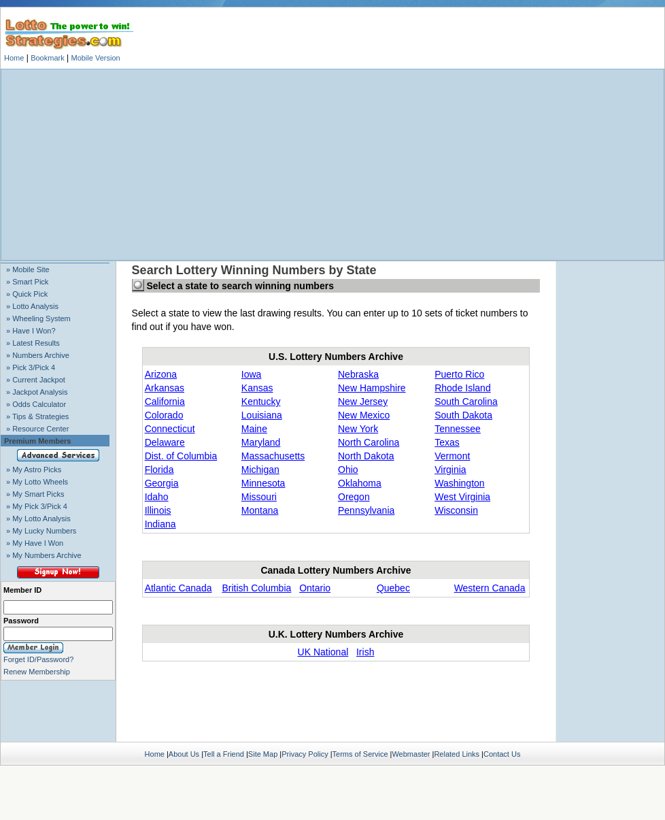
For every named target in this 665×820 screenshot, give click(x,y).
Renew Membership (36, 672)
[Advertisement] (332, 164)
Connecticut (170, 428)
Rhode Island (462, 387)
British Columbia (256, 588)
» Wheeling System (38, 318)
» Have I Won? (31, 331)
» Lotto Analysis (32, 306)
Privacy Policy (305, 754)
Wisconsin (456, 510)
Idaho (157, 496)
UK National (323, 651)
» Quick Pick (27, 294)
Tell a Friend (223, 754)
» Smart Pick (27, 282)
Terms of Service (360, 754)
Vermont (452, 455)
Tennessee (457, 428)
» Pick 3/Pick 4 (30, 367)
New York (358, 428)
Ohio (348, 469)
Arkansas (164, 387)
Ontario (314, 588)
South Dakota (463, 415)
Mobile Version (95, 58)
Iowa (251, 374)
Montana (259, 510)
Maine (254, 428)
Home (14, 58)
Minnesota (263, 483)
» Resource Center (37, 429)
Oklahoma (359, 483)
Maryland (261, 442)
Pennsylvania (366, 510)
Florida (159, 469)
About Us (184, 754)
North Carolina (368, 442)
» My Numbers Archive (44, 555)
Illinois (158, 510)
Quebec (393, 588)
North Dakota (366, 455)
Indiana (160, 524)
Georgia (162, 483)
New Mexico (364, 415)
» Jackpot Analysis (37, 392)
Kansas (257, 387)
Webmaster (411, 754)
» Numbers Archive (37, 355)
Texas (447, 442)
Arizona (161, 374)
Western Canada (490, 588)
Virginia (450, 469)
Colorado (164, 415)
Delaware (165, 442)
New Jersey (363, 401)
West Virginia (462, 496)
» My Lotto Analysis (38, 518)
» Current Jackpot (35, 380)
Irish (365, 651)
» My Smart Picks (35, 494)
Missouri (259, 496)
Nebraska (358, 374)
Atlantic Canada (178, 588)
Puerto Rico (459, 374)
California (165, 401)
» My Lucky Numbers (41, 531)
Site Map (262, 754)
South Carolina (466, 401)
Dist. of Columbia (181, 455)
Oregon (354, 496)
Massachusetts (273, 455)
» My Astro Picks (33, 469)
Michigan (260, 469)
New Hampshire (372, 387)
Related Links (456, 754)
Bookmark (48, 58)
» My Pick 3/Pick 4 (36, 506)
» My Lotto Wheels (37, 482)
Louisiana (261, 415)
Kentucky (261, 401)
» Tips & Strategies (37, 416)
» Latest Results (33, 343)
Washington (459, 483)
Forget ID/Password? (38, 659)
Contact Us (501, 754)
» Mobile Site (28, 269)
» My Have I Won (34, 543)
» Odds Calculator (36, 404)
